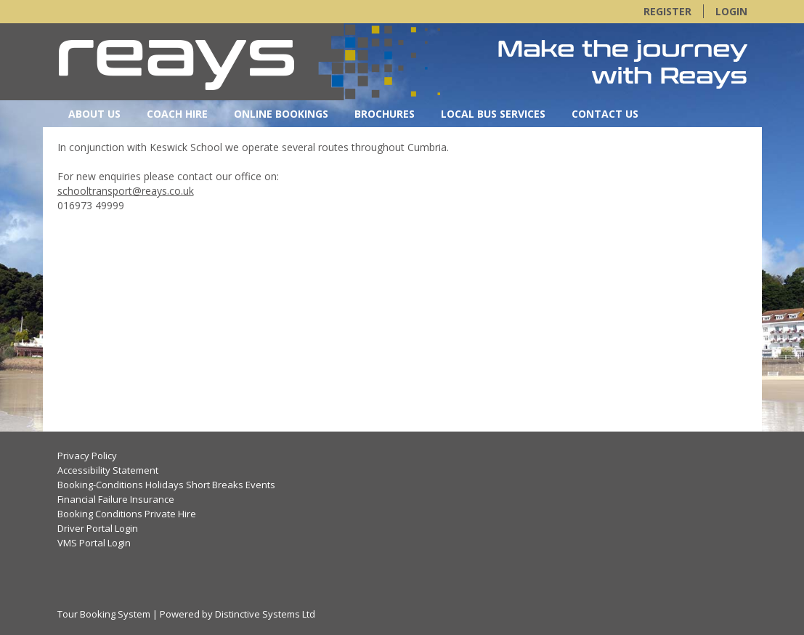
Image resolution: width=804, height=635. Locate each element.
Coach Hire (177, 114)
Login (731, 11)
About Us (94, 114)
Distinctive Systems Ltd (265, 613)
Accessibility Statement (107, 470)
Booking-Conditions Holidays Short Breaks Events (166, 484)
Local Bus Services (493, 114)
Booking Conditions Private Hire (126, 513)
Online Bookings (281, 114)
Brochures (384, 114)
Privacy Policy (87, 455)
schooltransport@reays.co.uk (125, 191)
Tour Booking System (103, 613)
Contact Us (605, 114)
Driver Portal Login (97, 528)
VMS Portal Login (94, 542)
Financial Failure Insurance (115, 499)
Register (667, 11)
